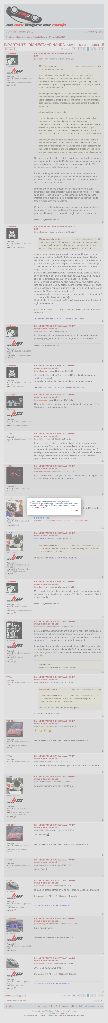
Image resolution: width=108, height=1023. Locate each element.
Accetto (75, 511)
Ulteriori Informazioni (38, 508)
